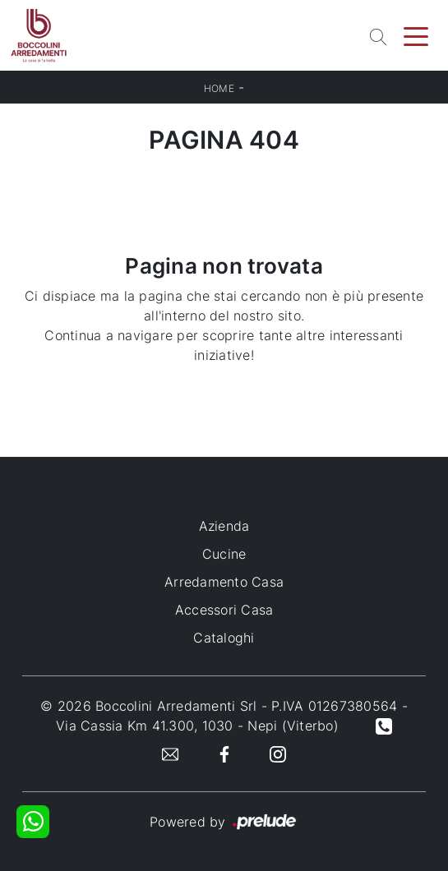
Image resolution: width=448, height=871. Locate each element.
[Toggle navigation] (416, 35)
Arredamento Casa (224, 582)
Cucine (224, 554)
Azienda (224, 526)
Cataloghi (223, 637)
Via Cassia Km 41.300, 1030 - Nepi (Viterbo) (197, 725)
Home (219, 88)
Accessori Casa (224, 609)
